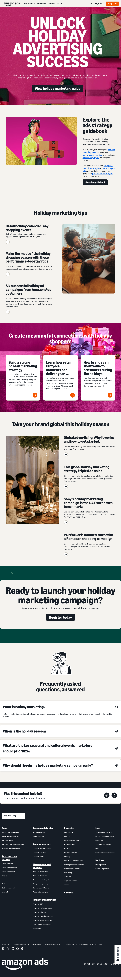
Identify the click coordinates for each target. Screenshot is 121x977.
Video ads (5, 880)
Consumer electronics (72, 840)
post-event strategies (102, 173)
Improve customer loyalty (11, 848)
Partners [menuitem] (99, 860)
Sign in (98, 3)
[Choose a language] (13, 816)
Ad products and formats (9, 858)
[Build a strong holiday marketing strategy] (23, 378)
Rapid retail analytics (40, 892)
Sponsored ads (7, 864)
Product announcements (104, 836)
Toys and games (70, 881)
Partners (52, 3)
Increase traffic (7, 840)
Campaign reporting (40, 884)
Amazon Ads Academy (103, 832)
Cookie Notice (69, 944)
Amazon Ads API (39, 912)
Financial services (70, 852)
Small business (29, 3)
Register (112, 3)
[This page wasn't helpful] (107, 795)
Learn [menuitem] (98, 828)
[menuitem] (14, 878)
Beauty (66, 836)
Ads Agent (37, 928)
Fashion (67, 848)
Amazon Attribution (40, 872)
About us (5, 944)
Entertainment (69, 844)
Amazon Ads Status (85, 944)
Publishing (68, 873)
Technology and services (44, 899)
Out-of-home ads (8, 888)
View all (5, 892)
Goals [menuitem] (4, 828)
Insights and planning (43, 828)
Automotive (68, 832)
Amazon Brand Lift (40, 876)
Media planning (38, 836)
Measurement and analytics (42, 866)
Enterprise (41, 3)
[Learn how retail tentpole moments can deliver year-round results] (60, 378)
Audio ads (5, 884)
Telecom (67, 877)
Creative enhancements (42, 848)
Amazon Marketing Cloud (42, 908)
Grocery (67, 856)
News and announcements (105, 852)
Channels (68, 892)
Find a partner (100, 865)
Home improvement (72, 869)
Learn (59, 3)
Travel (66, 885)
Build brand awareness (10, 832)
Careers (100, 944)
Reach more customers (10, 836)
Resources (99, 840)
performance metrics (92, 155)
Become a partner (102, 869)
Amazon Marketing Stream (43, 880)
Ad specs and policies (103, 844)
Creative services (39, 852)
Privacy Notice (36, 944)
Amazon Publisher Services (43, 916)
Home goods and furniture (74, 865)
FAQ (97, 848)
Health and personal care (73, 861)
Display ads (6, 876)
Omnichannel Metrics (41, 888)
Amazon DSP (38, 904)
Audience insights (39, 832)
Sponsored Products (9, 868)
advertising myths (91, 157)
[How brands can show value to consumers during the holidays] (98, 378)
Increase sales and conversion (13, 844)
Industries (69, 828)
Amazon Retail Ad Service (42, 920)
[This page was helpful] (114, 795)
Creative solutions (41, 844)
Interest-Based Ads (52, 944)
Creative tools (38, 856)
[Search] (91, 4)
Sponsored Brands (8, 872)
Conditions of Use (19, 944)
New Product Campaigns (42, 924)
